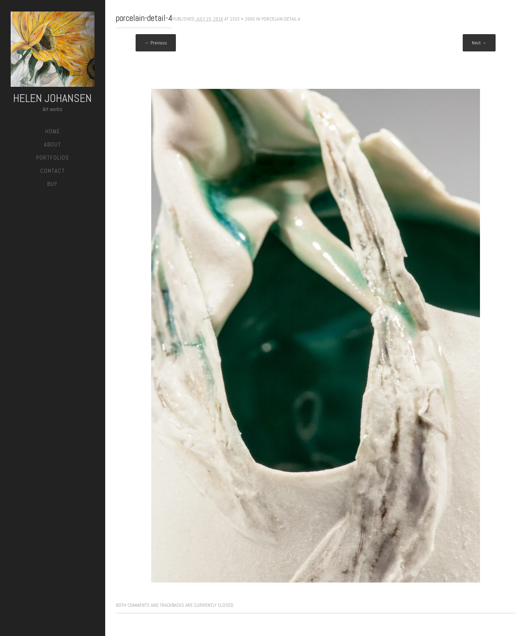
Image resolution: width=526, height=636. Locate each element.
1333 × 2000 (242, 19)
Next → (479, 43)
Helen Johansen (52, 98)
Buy (52, 184)
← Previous (156, 43)
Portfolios (52, 157)
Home (52, 131)
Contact (52, 170)
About (52, 144)
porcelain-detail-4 (280, 19)
